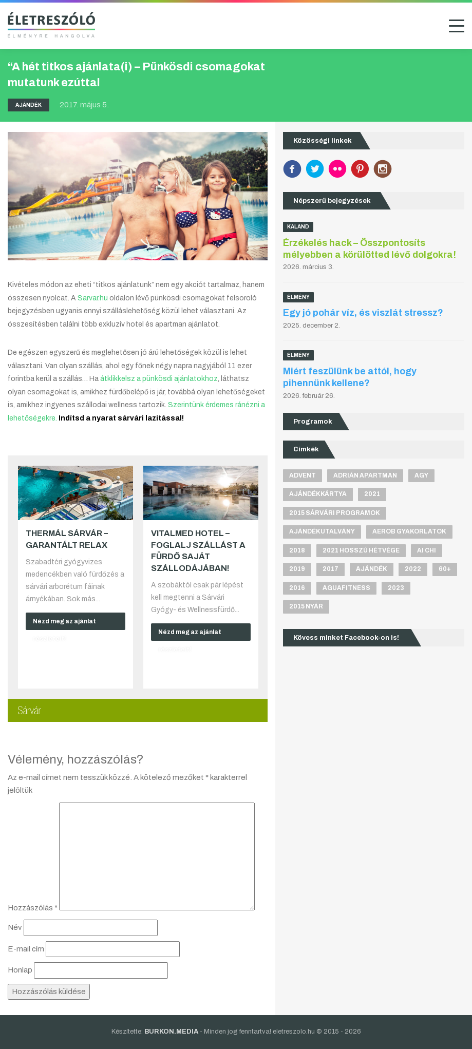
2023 (396, 588)
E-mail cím (26, 949)
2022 (413, 569)
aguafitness (346, 588)
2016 (297, 588)
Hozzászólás (33, 908)
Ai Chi (426, 550)
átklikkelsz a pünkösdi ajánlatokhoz (159, 379)
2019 (297, 569)
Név (15, 927)
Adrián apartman (365, 475)
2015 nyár (306, 606)
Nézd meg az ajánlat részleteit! (64, 624)
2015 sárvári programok (334, 513)
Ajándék (28, 105)
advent (302, 475)
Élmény (298, 297)
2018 (297, 550)
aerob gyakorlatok (409, 531)
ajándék (371, 569)
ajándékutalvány (322, 531)
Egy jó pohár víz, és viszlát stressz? (363, 313)
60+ (445, 569)
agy (421, 475)
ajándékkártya (318, 494)
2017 (330, 569)
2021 (372, 494)
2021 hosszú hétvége (361, 550)
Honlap (20, 970)
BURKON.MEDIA (171, 1031)
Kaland (298, 227)
